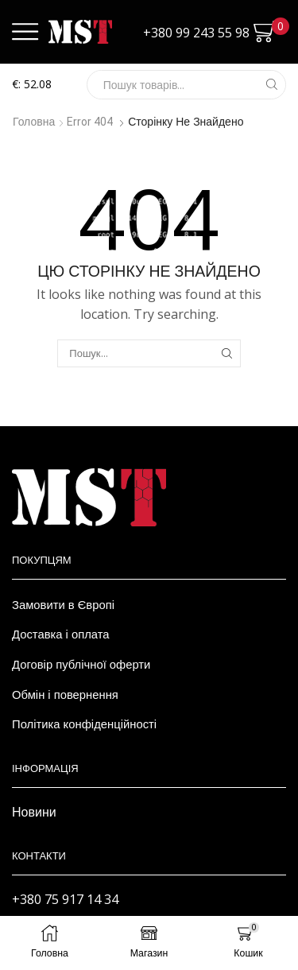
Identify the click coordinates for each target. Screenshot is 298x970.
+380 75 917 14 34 (65, 899)
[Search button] (271, 85)
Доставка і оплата (61, 634)
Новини (34, 812)
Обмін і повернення (65, 694)
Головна (34, 121)
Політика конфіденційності (84, 723)
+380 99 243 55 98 (196, 32)
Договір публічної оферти (81, 664)
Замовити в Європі (63, 604)
